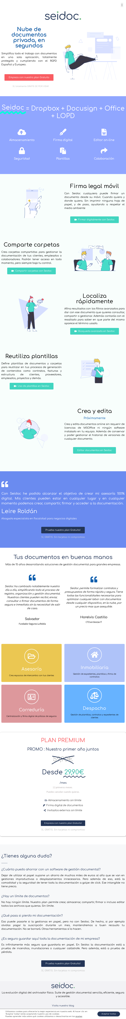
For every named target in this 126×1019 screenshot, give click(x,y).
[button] (122, 5)
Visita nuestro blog (63, 1005)
